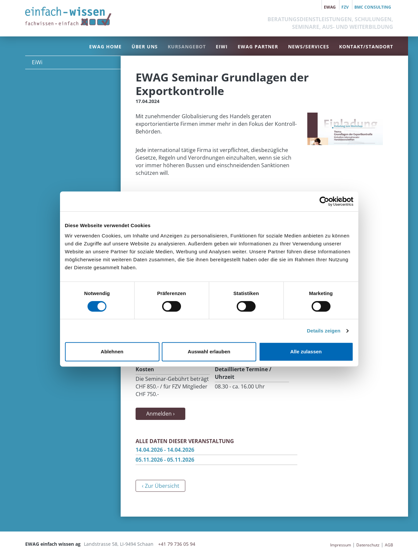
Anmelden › (160, 413)
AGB (389, 545)
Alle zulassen (306, 351)
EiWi (222, 46)
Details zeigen (323, 330)
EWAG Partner (258, 46)
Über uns (145, 46)
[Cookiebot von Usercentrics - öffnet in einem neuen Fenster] (324, 201)
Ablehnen (112, 351)
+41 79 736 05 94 (176, 544)
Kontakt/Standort (366, 46)
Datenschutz (368, 545)
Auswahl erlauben (209, 351)
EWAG (330, 7)
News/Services (308, 46)
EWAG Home (105, 46)
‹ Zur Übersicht (160, 485)
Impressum (340, 545)
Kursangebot (187, 46)
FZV (345, 7)
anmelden (319, 545)
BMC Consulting (372, 7)
